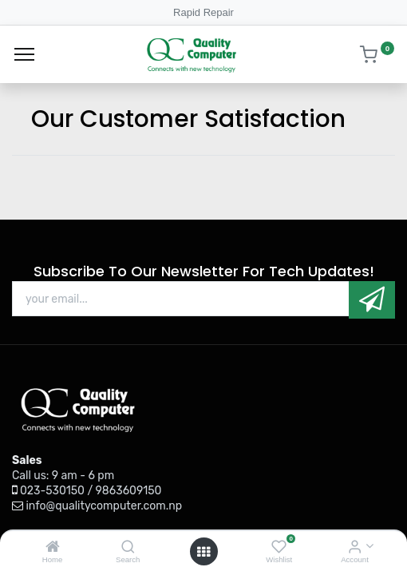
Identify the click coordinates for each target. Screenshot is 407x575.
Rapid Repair (203, 12)
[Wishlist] (278, 547)
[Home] (52, 547)
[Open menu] (203, 551)
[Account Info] (354, 547)
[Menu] (24, 54)
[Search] (128, 547)
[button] (372, 300)
